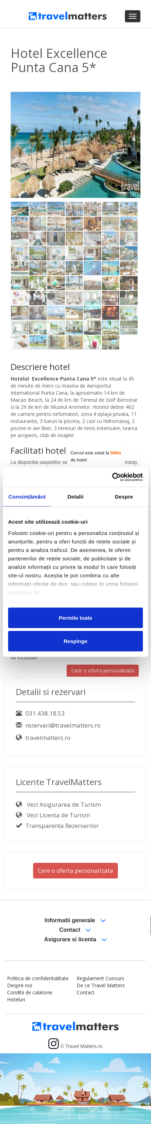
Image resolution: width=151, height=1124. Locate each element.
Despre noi (19, 985)
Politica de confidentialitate (38, 978)
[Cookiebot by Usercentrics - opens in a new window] (112, 477)
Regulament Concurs (100, 978)
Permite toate (75, 618)
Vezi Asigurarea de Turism (58, 804)
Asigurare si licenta (75, 939)
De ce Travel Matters (101, 985)
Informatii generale (75, 920)
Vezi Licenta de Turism (53, 815)
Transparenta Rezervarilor (57, 826)
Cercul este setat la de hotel (96, 457)
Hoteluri (16, 999)
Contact (75, 930)
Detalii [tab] (75, 497)
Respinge (75, 641)
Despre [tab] (124, 497)
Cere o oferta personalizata (102, 670)
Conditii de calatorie (29, 992)
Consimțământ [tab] (27, 497)
